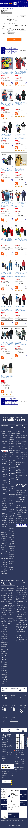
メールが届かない (23, 696)
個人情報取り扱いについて (18, 820)
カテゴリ (20, 4)
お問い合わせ (24, 795)
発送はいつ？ (13, 696)
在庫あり (10, 28)
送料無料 (9, 30)
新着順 (14, 48)
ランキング (22, 3)
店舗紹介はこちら (4, 807)
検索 (15, 3)
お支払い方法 (4, 696)
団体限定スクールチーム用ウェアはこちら (13, 815)
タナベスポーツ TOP (4, 8)
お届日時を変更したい (4, 751)
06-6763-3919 (13, 796)
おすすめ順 (8, 48)
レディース (9, 19)
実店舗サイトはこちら (23, 803)
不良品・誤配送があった (9, 747)
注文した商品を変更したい (4, 744)
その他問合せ (14, 718)
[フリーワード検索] (11, 27)
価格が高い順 (14, 52)
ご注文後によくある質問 (14, 707)
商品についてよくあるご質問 (23, 707)
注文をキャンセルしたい (4, 758)
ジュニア (9, 20)
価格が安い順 (8, 52)
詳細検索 (18, 4)
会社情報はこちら (4, 801)
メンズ (10, 18)
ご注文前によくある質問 (4, 707)
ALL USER (11, 17)
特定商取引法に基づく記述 (6, 820)
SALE (8, 31)
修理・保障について (4, 718)
